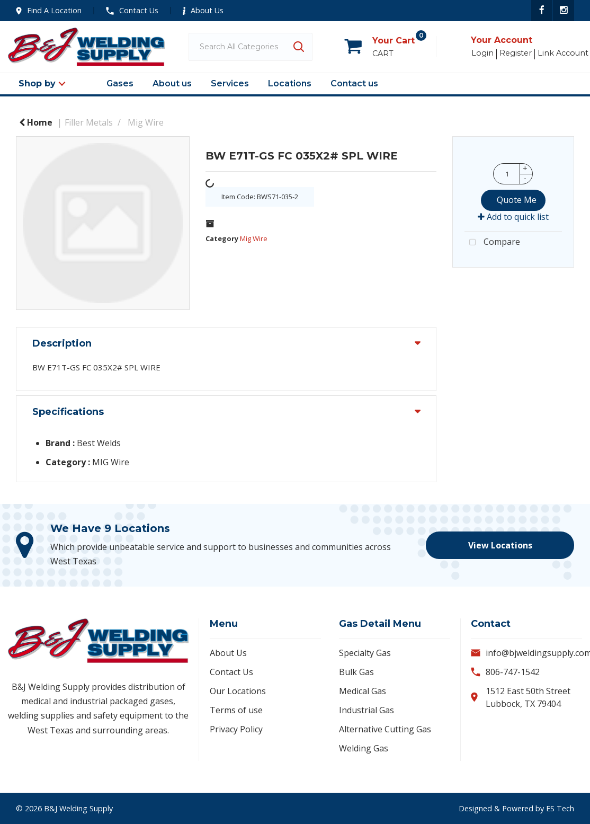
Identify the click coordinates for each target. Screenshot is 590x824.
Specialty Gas (365, 653)
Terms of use (236, 710)
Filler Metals (89, 122)
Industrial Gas (366, 710)
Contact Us (132, 10)
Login (482, 53)
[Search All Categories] (250, 47)
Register (515, 53)
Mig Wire (146, 122)
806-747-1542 (513, 672)
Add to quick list (513, 217)
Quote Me (517, 200)
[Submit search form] (298, 47)
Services (230, 83)
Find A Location (49, 10)
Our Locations (238, 691)
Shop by (37, 83)
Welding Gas (363, 748)
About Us (203, 10)
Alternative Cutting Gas (385, 729)
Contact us (354, 83)
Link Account (563, 53)
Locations (289, 83)
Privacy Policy (236, 729)
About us (172, 83)
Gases (119, 83)
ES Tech (560, 808)
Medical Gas (362, 691)
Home (35, 122)
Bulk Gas (356, 672)
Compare (492, 242)
